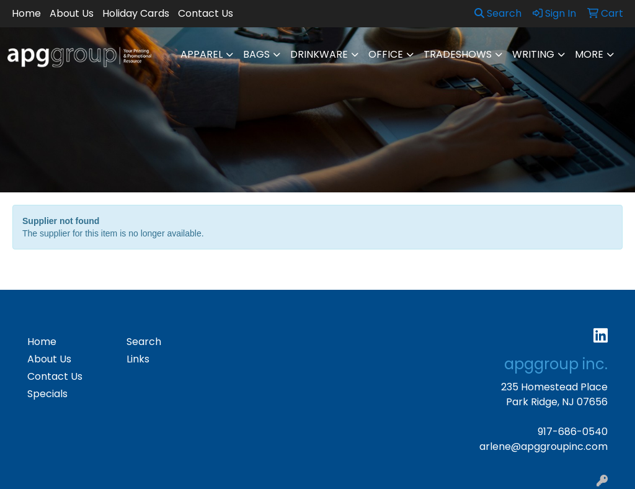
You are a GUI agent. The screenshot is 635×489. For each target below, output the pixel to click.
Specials (47, 394)
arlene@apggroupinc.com (543, 446)
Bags (256, 54)
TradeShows (458, 54)
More (589, 54)
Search (498, 13)
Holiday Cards (135, 13)
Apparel (201, 54)
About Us (72, 13)
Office (385, 54)
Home (26, 13)
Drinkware (319, 54)
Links (138, 359)
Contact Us (205, 13)
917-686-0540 (573, 431)
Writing (533, 54)
